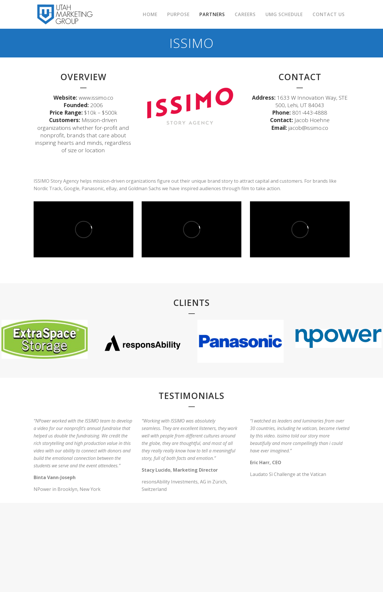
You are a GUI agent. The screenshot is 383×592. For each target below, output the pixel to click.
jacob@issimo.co (308, 128)
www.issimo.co (96, 97)
